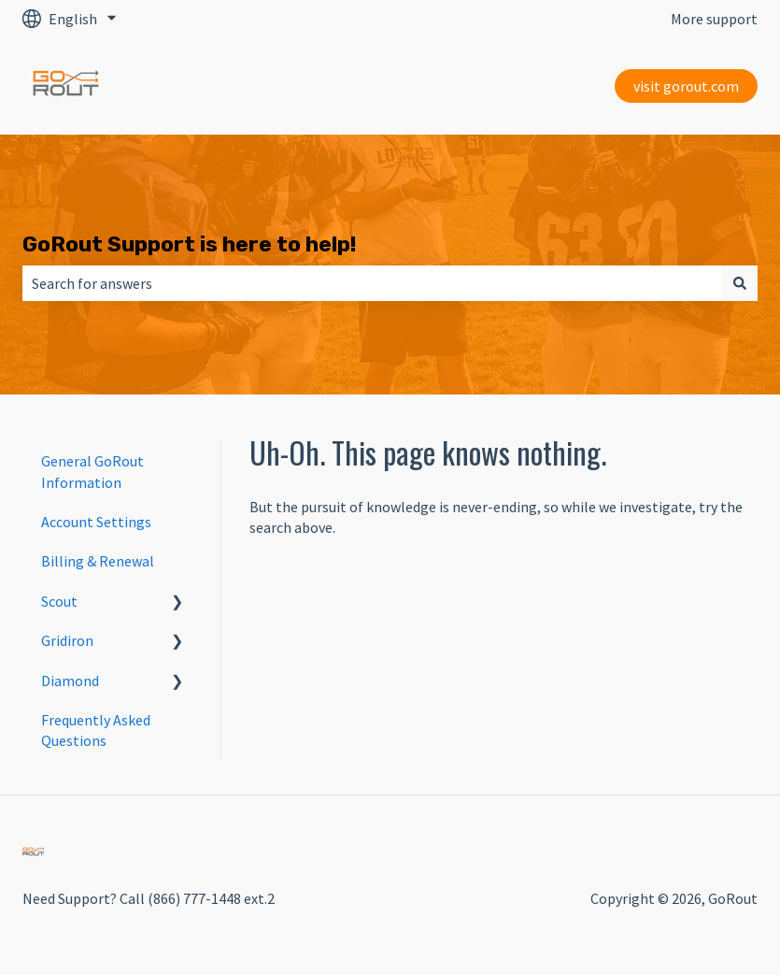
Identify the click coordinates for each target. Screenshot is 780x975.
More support (714, 18)
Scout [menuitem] (59, 601)
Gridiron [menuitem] (67, 640)
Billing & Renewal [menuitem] (97, 561)
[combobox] (372, 283)
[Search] (740, 283)
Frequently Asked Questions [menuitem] (95, 730)
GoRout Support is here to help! (189, 244)
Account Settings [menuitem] (96, 521)
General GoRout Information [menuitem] (92, 471)
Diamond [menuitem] (70, 680)
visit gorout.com (686, 86)
